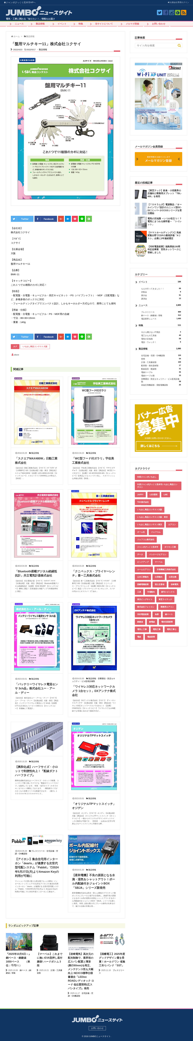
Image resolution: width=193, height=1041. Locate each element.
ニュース (19, 23)
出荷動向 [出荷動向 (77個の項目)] (158, 577)
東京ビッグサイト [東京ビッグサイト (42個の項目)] (144, 599)
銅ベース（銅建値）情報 (161, 315)
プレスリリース (38, 851)
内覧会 (161, 292)
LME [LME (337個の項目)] (166, 495)
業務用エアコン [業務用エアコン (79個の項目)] (167, 607)
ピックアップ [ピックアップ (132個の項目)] (143, 562)
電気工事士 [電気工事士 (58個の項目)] (171, 629)
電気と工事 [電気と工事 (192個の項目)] (142, 629)
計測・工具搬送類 (161, 362)
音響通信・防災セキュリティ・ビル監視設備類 (161, 380)
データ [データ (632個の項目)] (140, 554)
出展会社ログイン (178, 2)
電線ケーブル (161, 372)
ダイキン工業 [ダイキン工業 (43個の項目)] (170, 547)
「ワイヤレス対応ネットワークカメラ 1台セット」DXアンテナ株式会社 (94, 691)
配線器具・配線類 (161, 369)
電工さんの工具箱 (161, 335)
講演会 (161, 298)
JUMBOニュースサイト (100, 1036)
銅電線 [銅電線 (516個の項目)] (152, 622)
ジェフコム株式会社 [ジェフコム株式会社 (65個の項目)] (145, 539)
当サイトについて (104, 23)
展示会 (161, 295)
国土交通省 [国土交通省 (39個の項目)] (159, 584)
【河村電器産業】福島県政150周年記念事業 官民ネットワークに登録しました (164, 249)
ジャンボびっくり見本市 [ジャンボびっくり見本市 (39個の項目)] (147, 547)
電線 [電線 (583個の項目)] (139, 637)
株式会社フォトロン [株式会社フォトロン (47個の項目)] (145, 607)
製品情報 (40, 23)
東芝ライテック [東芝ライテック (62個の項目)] (165, 599)
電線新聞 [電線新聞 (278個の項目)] (151, 637)
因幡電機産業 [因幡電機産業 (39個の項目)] (143, 584)
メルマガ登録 (132, 23)
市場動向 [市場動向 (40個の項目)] (151, 592)
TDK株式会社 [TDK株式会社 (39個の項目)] (143, 502)
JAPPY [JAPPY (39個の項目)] (140, 495)
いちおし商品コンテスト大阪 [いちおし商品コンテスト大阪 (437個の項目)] (149, 509)
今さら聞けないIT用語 (161, 332)
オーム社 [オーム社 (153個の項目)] (141, 532)
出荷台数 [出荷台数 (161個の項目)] (172, 577)
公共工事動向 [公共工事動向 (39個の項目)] (143, 577)
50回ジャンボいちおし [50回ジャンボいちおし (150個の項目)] (146, 477)
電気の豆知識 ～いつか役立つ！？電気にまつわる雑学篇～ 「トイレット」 (165, 221)
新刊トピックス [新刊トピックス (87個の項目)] (168, 592)
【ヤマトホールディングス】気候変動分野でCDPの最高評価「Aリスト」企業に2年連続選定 (164, 235)
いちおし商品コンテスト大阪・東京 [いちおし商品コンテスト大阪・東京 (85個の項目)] (152, 517)
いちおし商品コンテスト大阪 (35, 346)
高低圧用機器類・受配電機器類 (161, 385)
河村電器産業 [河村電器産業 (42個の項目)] (143, 614)
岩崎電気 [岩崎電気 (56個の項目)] (174, 584)
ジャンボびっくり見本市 (20, 2)
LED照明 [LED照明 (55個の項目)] (153, 495)
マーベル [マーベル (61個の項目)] (158, 562)
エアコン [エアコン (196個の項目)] (172, 524)
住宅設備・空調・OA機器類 (161, 355)
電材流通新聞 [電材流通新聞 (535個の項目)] (167, 622)
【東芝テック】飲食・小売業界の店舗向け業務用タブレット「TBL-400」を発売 (165, 193)
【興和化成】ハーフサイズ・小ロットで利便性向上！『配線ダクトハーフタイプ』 (36, 771)
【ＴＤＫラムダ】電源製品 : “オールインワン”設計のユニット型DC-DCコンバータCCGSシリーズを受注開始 (165, 209)
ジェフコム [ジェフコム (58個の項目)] (156, 532)
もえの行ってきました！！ (161, 288)
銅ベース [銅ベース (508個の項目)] (169, 614)
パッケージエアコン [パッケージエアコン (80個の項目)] (157, 554)
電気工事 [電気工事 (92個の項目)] (157, 629)
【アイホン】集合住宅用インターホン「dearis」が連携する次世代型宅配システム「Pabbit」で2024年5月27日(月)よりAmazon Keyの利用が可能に (37, 868)
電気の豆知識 (161, 339)
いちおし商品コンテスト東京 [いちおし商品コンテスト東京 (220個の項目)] (149, 524)
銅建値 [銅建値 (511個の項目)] (140, 622)
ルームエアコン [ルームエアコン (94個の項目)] (144, 569)
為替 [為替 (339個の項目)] (157, 614)
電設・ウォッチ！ (161, 342)
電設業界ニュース (161, 319)
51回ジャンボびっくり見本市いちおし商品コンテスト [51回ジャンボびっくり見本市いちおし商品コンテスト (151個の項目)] (157, 485)
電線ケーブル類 (161, 375)
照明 (161, 359)
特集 (81, 23)
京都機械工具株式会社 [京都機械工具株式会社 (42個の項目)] (166, 569)
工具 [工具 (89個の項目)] (139, 592)
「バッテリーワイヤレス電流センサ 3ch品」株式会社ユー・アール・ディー (36, 688)
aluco (16, 355)
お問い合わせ (158, 23)
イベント (62, 23)
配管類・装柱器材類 (161, 365)
